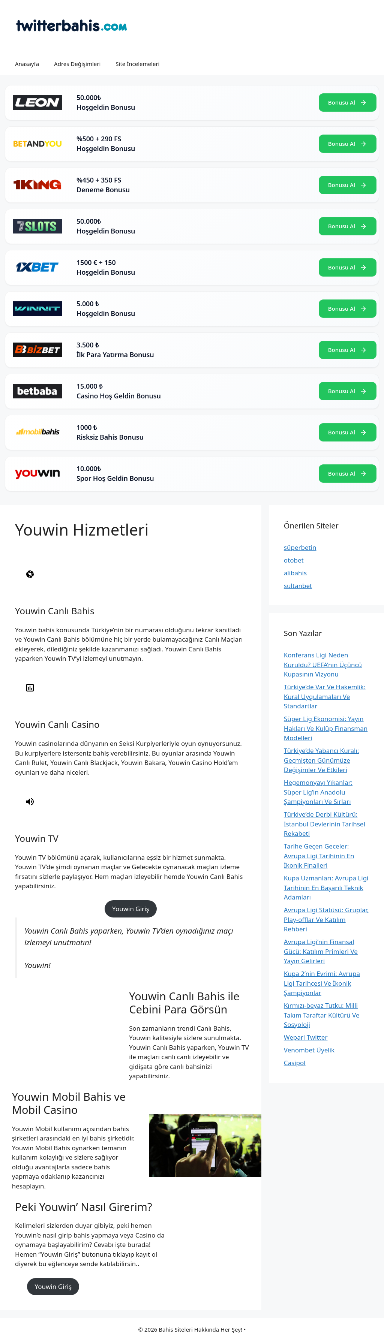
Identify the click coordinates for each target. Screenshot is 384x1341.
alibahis (295, 573)
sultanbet (298, 585)
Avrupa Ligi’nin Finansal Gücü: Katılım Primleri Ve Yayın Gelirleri (321, 951)
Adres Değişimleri (77, 63)
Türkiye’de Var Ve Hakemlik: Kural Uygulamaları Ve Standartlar (325, 696)
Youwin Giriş (130, 908)
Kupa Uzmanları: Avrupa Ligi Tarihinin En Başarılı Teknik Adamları (326, 887)
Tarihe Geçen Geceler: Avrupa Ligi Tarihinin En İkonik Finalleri (319, 856)
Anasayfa (27, 63)
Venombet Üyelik (309, 1050)
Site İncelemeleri (137, 63)
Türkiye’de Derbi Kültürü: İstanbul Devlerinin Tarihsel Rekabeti (324, 824)
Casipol (295, 1062)
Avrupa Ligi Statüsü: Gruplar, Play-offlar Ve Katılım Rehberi (326, 919)
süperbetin (300, 547)
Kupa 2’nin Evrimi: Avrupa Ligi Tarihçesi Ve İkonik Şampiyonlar (322, 983)
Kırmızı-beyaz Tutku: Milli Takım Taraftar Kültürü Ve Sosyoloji (322, 1015)
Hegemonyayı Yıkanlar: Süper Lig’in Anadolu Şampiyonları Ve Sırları (318, 792)
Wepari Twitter (306, 1037)
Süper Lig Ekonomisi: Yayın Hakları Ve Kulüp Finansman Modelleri (326, 728)
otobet (294, 560)
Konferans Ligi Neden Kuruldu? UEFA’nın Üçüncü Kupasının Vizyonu (323, 664)
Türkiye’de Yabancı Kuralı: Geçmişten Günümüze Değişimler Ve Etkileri (321, 760)
